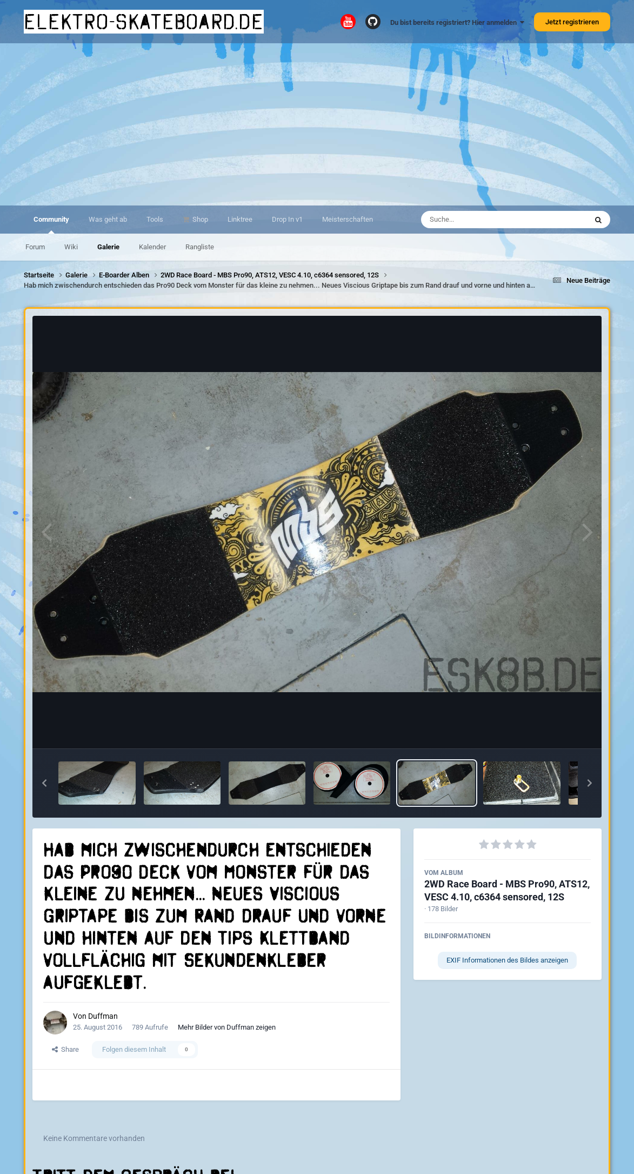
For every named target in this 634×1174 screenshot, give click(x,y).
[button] (44, 783)
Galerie (108, 247)
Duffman (103, 1016)
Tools (154, 219)
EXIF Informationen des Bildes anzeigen (507, 960)
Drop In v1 (287, 219)
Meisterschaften (347, 219)
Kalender (152, 247)
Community (51, 224)
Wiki (71, 247)
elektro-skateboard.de (144, 22)
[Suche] (483, 219)
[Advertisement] (317, 124)
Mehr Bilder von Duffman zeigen (227, 1027)
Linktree (240, 219)
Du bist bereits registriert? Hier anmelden (457, 22)
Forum (35, 247)
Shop (199, 219)
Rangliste (199, 247)
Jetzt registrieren (572, 22)
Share (65, 1049)
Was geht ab (108, 219)
